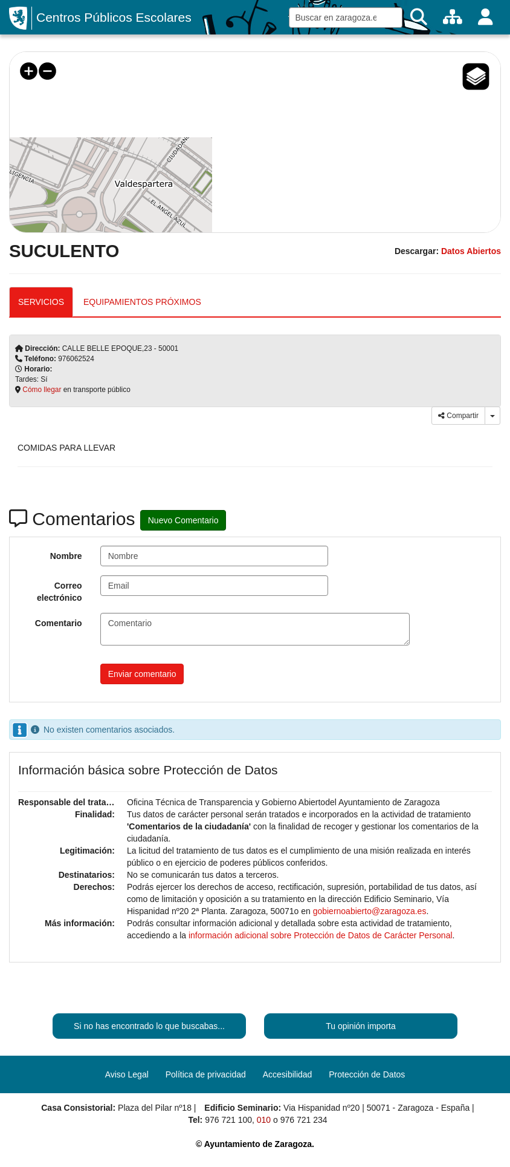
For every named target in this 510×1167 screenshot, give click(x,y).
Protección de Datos (367, 1074)
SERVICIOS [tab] (41, 302)
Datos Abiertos (471, 251)
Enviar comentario (142, 674)
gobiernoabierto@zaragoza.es (370, 911)
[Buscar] (418, 17)
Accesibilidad (287, 1074)
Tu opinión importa (360, 1026)
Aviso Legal (127, 1074)
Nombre (66, 556)
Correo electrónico (59, 592)
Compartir (458, 415)
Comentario (58, 623)
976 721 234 (304, 1120)
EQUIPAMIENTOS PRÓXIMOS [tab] (142, 302)
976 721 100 (228, 1120)
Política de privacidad (206, 1074)
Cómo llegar (41, 389)
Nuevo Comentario (183, 520)
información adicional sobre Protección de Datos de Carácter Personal (321, 935)
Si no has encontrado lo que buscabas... (149, 1026)
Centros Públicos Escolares (114, 17)
